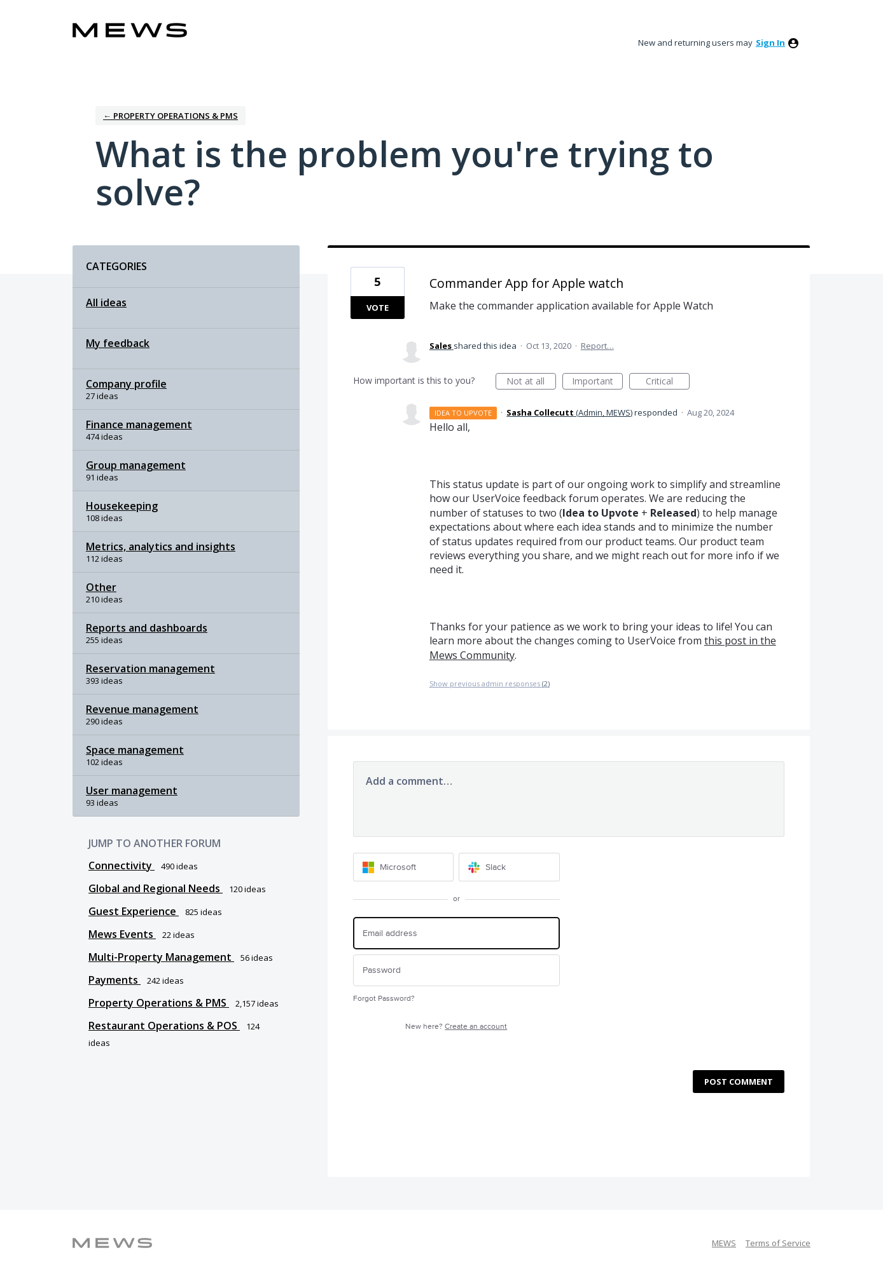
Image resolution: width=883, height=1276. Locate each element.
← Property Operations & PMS (170, 115)
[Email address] (456, 933)
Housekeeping (122, 506)
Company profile (126, 384)
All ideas (106, 302)
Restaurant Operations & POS (164, 1026)
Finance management (139, 424)
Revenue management (142, 709)
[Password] (456, 970)
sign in (770, 42)
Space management (135, 750)
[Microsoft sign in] (403, 867)
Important (597, 382)
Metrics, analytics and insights (160, 546)
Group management (136, 465)
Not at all (531, 382)
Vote (377, 307)
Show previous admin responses (489, 683)
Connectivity (121, 865)
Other (101, 587)
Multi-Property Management (161, 957)
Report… (597, 345)
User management (131, 791)
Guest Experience (133, 911)
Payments (114, 980)
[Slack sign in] (509, 867)
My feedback (117, 343)
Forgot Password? (384, 998)
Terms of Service (778, 1243)
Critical (668, 382)
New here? (456, 1026)
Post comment (738, 1081)
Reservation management (150, 668)
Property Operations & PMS (158, 1003)
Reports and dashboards (146, 628)
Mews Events (122, 934)
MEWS (724, 1243)
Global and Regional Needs (155, 888)
